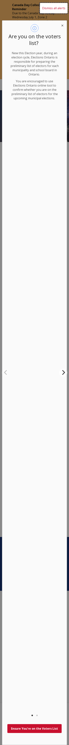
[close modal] (62, 25)
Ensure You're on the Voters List (34, 729)
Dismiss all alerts (53, 8)
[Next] (63, 373)
